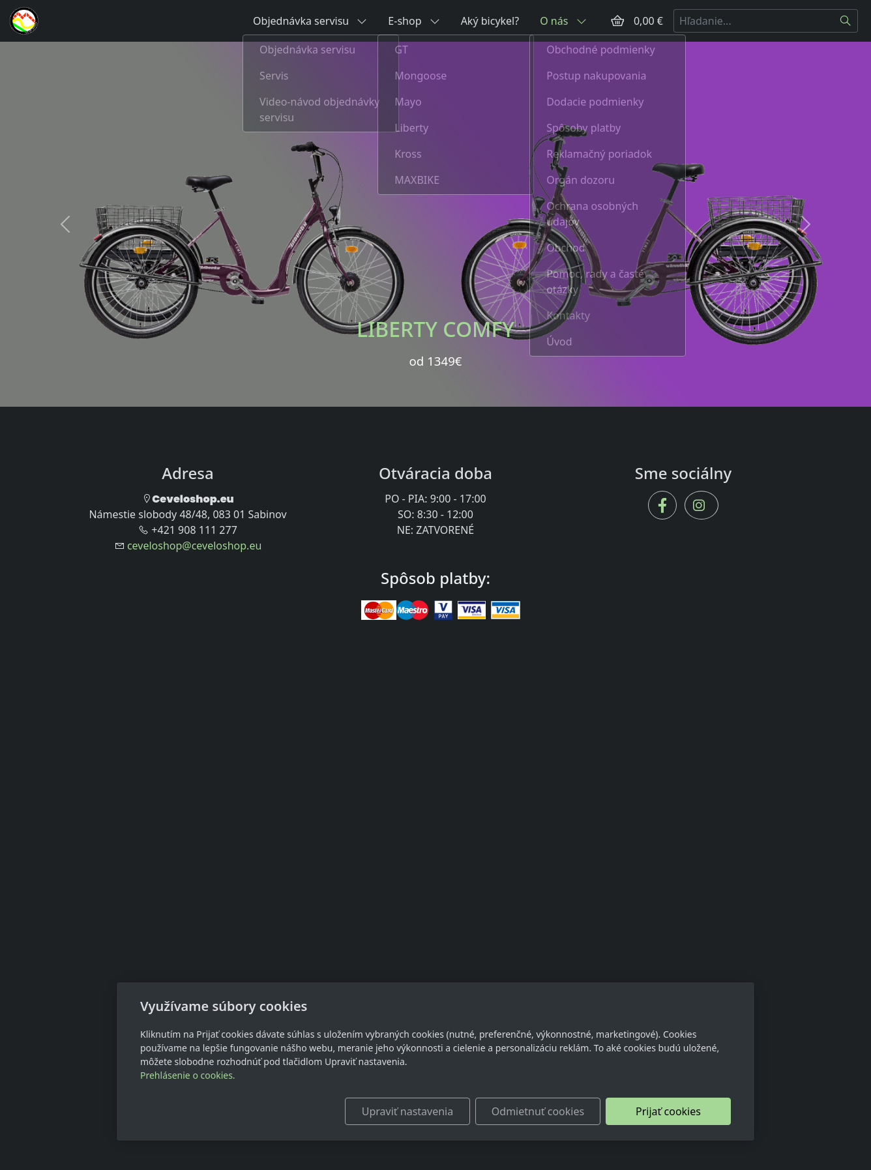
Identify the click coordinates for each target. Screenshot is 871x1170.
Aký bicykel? (490, 21)
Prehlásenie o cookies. (187, 1075)
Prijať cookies (668, 1111)
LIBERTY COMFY (435, 329)
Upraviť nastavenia (407, 1111)
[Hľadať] (846, 21)
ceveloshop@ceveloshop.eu (194, 545)
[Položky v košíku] (617, 21)
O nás (563, 21)
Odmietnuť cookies (538, 1111)
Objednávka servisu (310, 21)
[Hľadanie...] (753, 21)
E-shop (413, 21)
